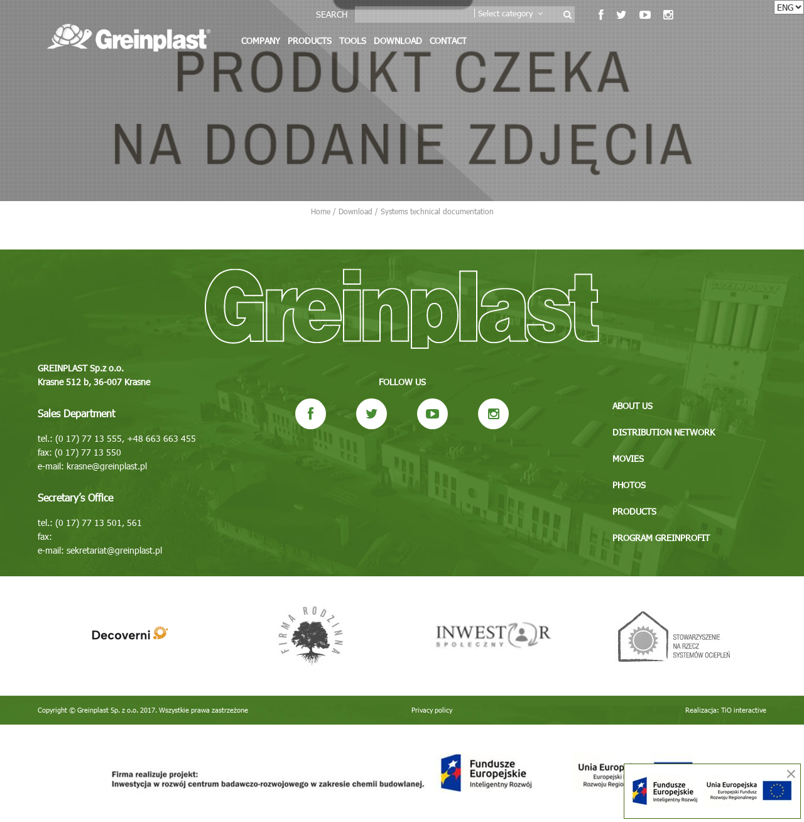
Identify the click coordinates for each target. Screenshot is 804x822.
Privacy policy (431, 710)
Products (310, 41)
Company (260, 41)
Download (398, 41)
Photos (629, 485)
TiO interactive (743, 710)
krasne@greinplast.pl (107, 466)
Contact (448, 41)
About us (632, 406)
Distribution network (663, 432)
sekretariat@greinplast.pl (114, 550)
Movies (628, 458)
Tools (352, 41)
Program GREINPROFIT (661, 538)
